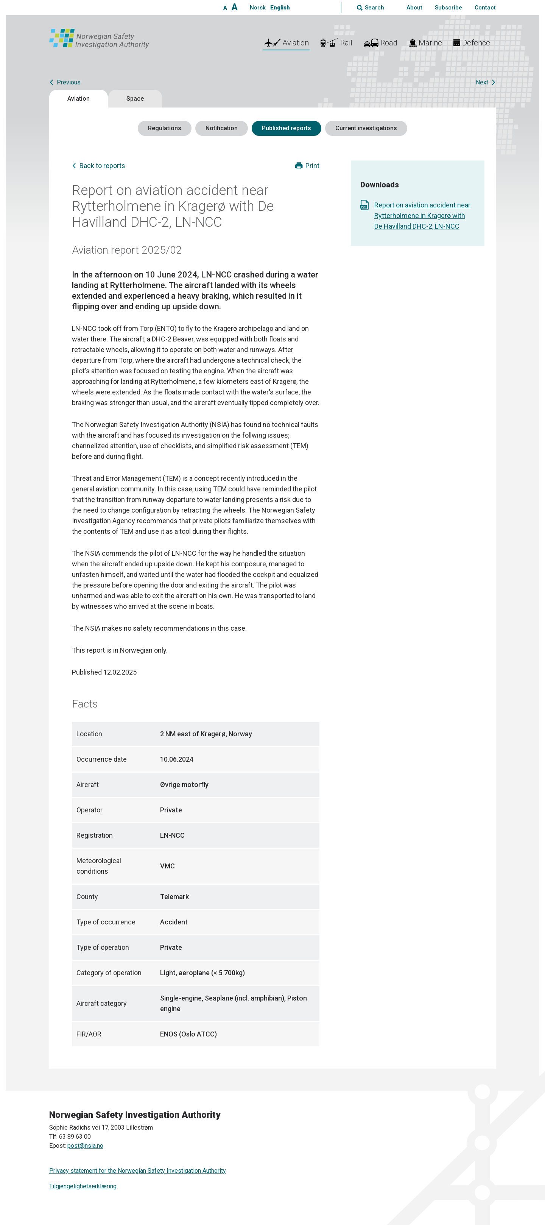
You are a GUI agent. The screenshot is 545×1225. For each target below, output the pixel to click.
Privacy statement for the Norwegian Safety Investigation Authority (137, 1170)
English (280, 7)
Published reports (286, 128)
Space (135, 98)
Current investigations (366, 128)
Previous (69, 82)
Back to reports (102, 166)
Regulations (164, 128)
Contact (485, 7)
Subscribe (448, 7)
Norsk (258, 7)
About (414, 7)
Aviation (78, 98)
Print (312, 166)
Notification (222, 128)
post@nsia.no (85, 1145)
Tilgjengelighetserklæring (83, 1186)
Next (482, 82)
